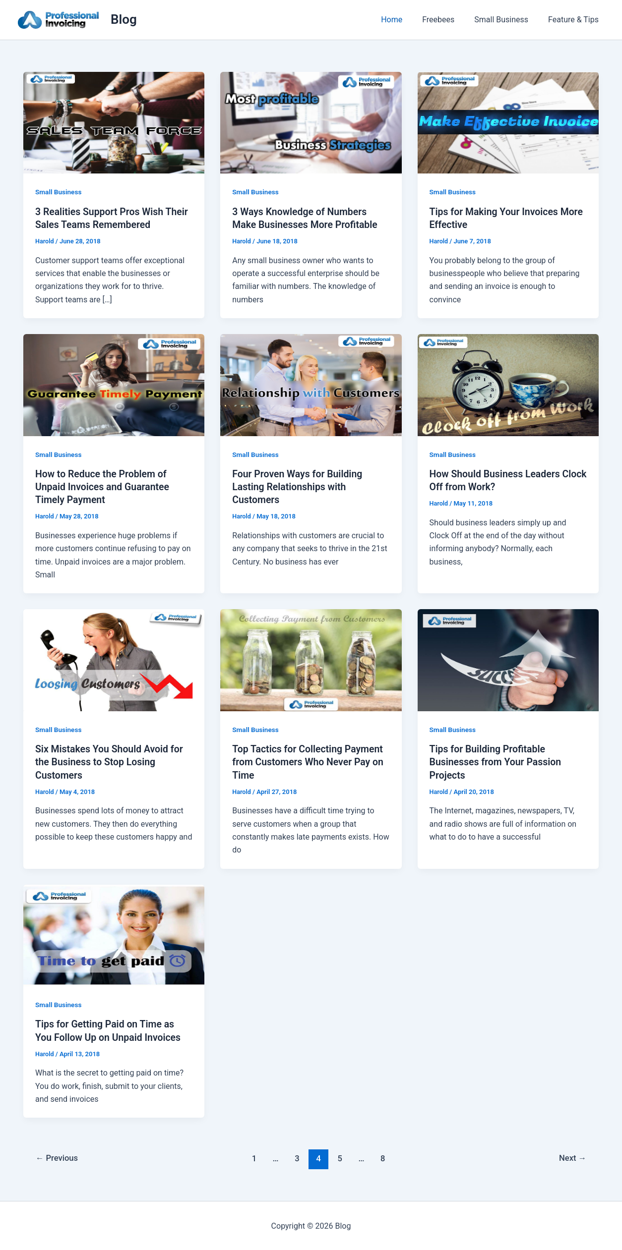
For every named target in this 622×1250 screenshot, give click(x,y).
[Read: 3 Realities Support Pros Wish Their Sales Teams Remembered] (113, 122)
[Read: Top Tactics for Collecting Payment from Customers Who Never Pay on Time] (310, 659)
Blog (124, 19)
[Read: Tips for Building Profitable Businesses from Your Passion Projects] (508, 659)
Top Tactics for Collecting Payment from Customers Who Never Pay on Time (310, 761)
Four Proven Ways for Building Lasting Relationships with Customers (299, 486)
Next (572, 1157)
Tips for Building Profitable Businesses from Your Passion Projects (497, 761)
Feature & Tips (575, 19)
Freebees (448, 19)
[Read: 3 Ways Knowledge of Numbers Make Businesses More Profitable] (310, 122)
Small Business (507, 19)
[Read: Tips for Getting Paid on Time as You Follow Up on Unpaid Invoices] (113, 934)
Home (405, 19)
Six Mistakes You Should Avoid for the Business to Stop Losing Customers (111, 761)
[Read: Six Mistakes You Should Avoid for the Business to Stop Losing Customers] (113, 659)
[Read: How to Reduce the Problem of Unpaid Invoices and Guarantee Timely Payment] (113, 384)
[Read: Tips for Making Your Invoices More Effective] (508, 122)
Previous (58, 1157)
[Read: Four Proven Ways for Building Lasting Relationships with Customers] (310, 384)
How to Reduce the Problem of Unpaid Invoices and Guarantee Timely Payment (104, 486)
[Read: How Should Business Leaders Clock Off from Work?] (508, 384)
